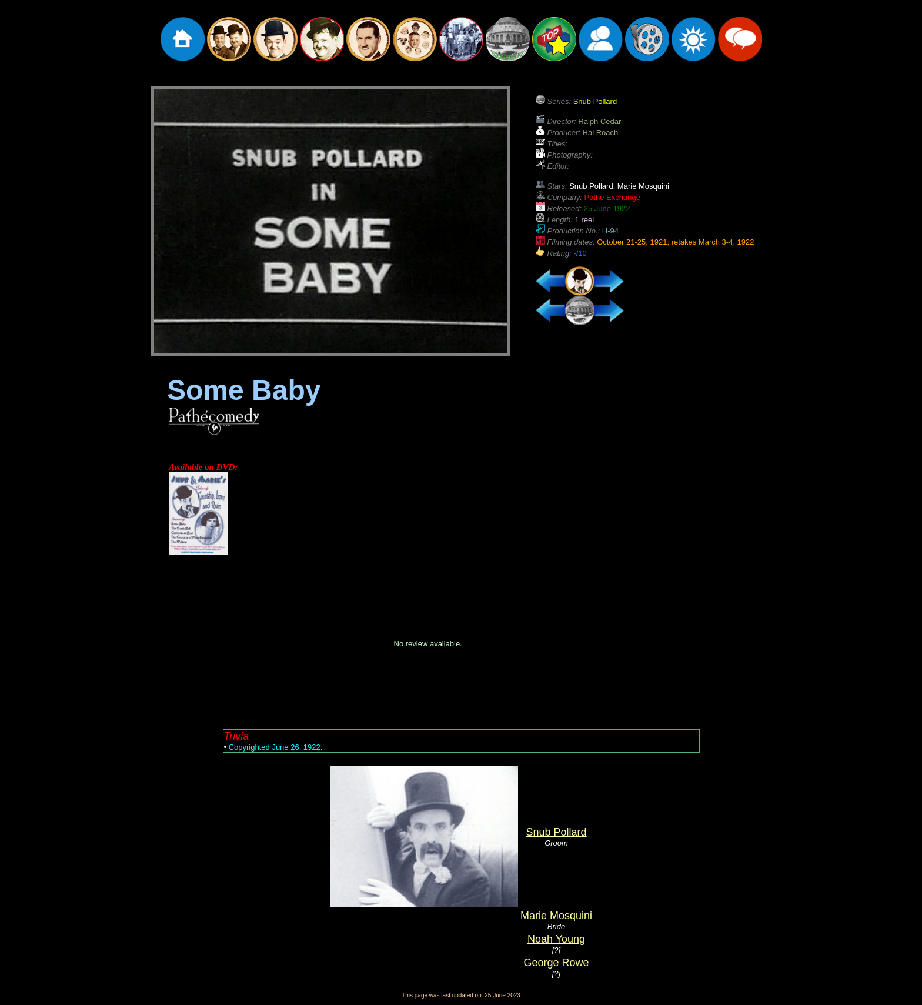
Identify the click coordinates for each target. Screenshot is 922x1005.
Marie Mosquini (556, 915)
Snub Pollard (556, 832)
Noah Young (556, 939)
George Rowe (556, 963)
